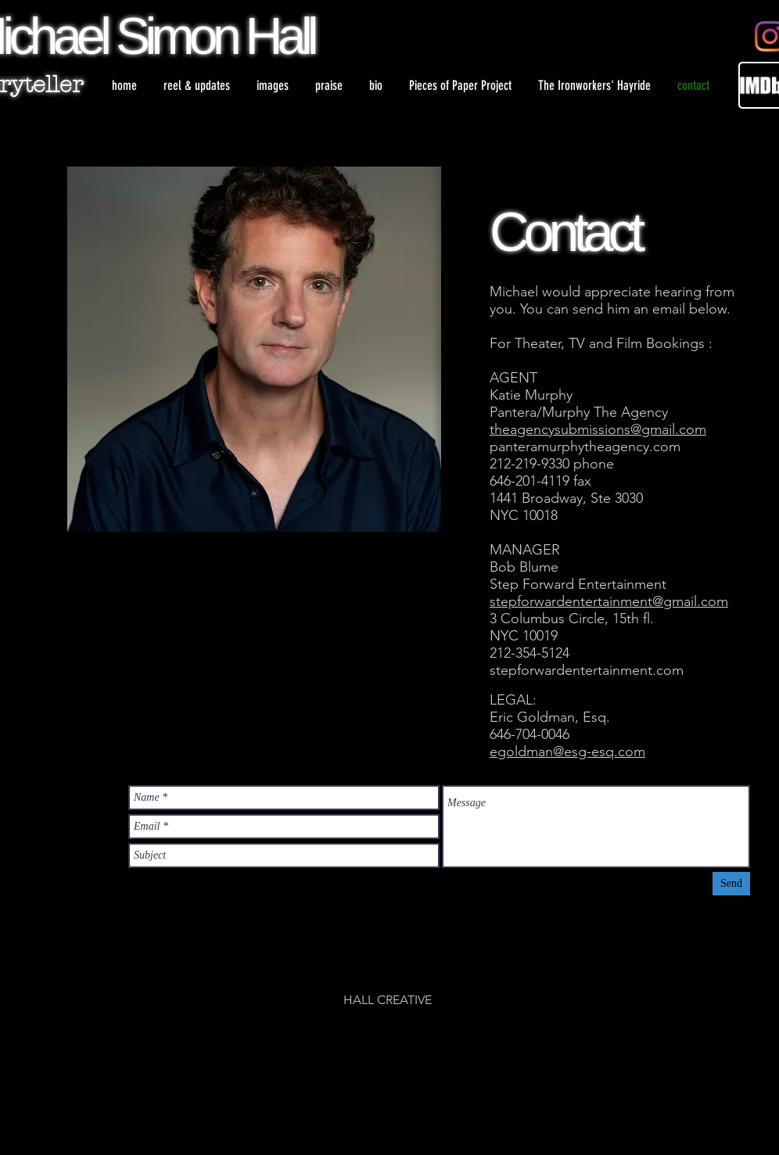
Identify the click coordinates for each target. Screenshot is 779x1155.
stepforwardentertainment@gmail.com (609, 601)
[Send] (731, 883)
